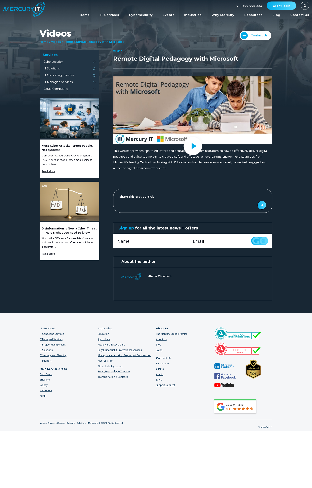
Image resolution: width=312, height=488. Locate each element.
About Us (161, 339)
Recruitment (163, 363)
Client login (281, 5)
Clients (160, 369)
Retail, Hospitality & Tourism (114, 371)
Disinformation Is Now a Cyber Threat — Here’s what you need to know (69, 230)
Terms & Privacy (265, 427)
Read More (48, 171)
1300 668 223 (249, 5)
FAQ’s (159, 350)
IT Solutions (52, 68)
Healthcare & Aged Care (111, 344)
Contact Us (254, 35)
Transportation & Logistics (113, 377)
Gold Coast (46, 374)
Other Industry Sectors (110, 366)
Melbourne (46, 390)
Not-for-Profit (105, 360)
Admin (159, 374)
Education (103, 334)
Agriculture (104, 339)
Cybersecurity (53, 61)
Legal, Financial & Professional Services (120, 350)
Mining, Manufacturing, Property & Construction (124, 355)
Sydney (44, 385)
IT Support (45, 360)
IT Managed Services (58, 82)
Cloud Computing (56, 89)
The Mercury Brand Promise (171, 334)
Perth (43, 395)
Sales (159, 379)
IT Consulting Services (59, 75)
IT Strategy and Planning (53, 355)
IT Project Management (52, 344)
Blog (158, 344)
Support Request (165, 385)
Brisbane (45, 379)
